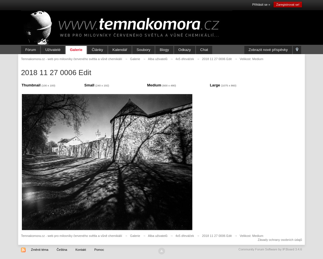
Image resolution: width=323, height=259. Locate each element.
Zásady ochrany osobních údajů (280, 239)
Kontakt (81, 249)
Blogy (164, 50)
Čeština (62, 249)
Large (215, 85)
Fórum (30, 50)
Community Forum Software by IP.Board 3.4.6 (270, 249)
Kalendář (119, 50)
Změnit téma (39, 249)
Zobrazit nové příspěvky (268, 50)
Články (97, 50)
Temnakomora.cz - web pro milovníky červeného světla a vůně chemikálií (71, 235)
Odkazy (184, 50)
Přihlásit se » (261, 4)
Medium (154, 85)
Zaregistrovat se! (287, 4)
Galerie (76, 50)
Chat (204, 50)
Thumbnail (31, 85)
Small (89, 85)
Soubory (143, 50)
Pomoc (99, 249)
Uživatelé (52, 50)
